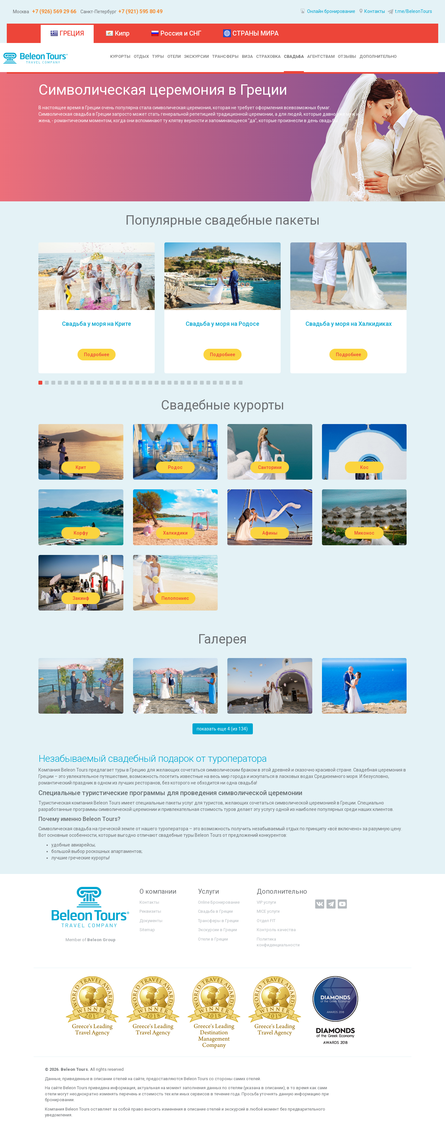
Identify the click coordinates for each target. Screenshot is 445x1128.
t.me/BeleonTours (409, 11)
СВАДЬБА (294, 56)
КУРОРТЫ (120, 56)
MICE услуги (268, 911)
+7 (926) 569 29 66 (53, 11)
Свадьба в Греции (215, 911)
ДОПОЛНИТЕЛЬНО (378, 56)
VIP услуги (266, 902)
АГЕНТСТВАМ (321, 56)
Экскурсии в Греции (217, 929)
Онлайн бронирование (328, 11)
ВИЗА (247, 56)
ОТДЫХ (141, 56)
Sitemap (147, 929)
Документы (151, 920)
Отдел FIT (266, 920)
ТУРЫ (158, 56)
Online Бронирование (219, 902)
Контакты (372, 11)
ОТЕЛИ (174, 56)
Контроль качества (276, 929)
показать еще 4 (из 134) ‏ (223, 728)
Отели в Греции (213, 939)
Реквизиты (150, 911)
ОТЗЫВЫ (347, 56)
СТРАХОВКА (268, 56)
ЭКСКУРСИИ (196, 56)
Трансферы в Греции (218, 920)
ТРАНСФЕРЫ (225, 56)
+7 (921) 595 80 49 (140, 11)
